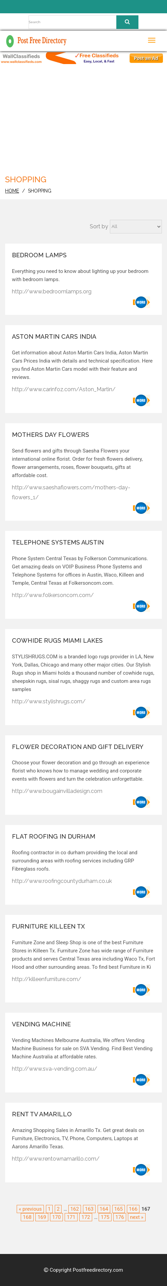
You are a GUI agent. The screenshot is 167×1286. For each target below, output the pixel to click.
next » (136, 1217)
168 (27, 1217)
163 (89, 1209)
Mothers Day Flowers (50, 434)
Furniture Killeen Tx (48, 926)
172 (85, 1217)
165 (118, 1209)
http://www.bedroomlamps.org (51, 291)
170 (56, 1217)
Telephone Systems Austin (58, 542)
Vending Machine (41, 1024)
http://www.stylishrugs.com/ (49, 701)
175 (105, 1217)
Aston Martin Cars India (54, 336)
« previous (30, 1209)
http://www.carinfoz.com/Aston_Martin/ (64, 389)
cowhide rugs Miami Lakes (57, 640)
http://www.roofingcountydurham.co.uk (62, 881)
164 (104, 1209)
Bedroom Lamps (39, 255)
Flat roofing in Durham (53, 836)
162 (74, 1209)
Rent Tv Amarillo (42, 1114)
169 (41, 1217)
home (12, 191)
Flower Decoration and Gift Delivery (78, 746)
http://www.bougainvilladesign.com (57, 791)
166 (133, 1209)
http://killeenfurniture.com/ (46, 979)
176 (119, 1217)
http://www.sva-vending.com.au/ (54, 1069)
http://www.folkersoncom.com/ (53, 595)
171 (71, 1217)
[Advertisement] (86, 122)
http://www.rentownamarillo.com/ (56, 1158)
